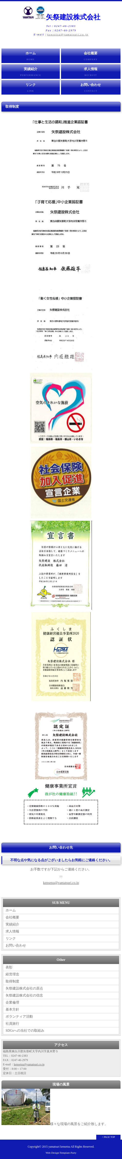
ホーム (30, 57)
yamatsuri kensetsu (59, 1146)
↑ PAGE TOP (108, 1137)
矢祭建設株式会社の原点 (24, 988)
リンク (30, 89)
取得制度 (12, 981)
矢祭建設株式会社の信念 (24, 995)
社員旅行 (12, 1023)
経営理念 (12, 974)
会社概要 (91, 57)
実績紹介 (30, 73)
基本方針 (12, 1009)
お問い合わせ (91, 89)
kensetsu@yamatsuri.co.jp (67, 34)
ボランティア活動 (19, 1016)
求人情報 (91, 73)
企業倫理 (12, 1002)
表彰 (9, 967)
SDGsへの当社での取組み (25, 1030)
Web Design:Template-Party (61, 1152)
